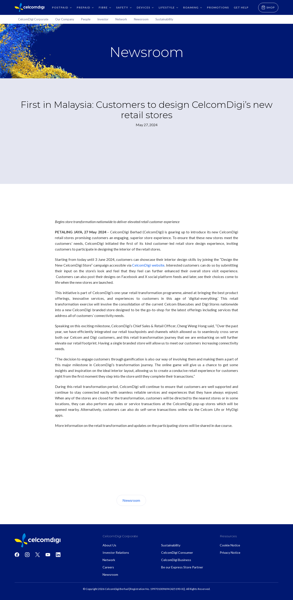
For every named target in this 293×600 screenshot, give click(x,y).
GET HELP (241, 7)
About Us (163, 500)
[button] (61, 7)
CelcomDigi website (148, 265)
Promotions (218, 7)
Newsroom (131, 500)
